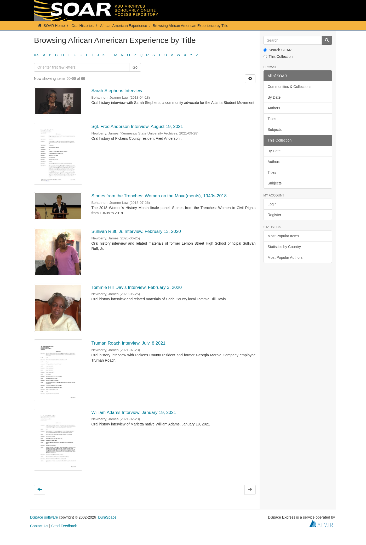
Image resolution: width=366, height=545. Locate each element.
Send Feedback (64, 526)
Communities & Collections (289, 87)
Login (272, 204)
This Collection (278, 56)
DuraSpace (107, 517)
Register (274, 215)
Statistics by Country (284, 247)
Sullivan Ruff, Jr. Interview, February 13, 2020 (136, 231)
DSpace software (44, 517)
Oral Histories (82, 26)
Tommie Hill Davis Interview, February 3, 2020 (136, 287)
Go (135, 67)
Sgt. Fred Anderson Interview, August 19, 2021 (137, 126)
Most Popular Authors (285, 257)
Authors (274, 108)
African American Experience (123, 26)
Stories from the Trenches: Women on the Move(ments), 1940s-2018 (159, 195)
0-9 (36, 55)
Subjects (275, 129)
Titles (272, 119)
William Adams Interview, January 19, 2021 (133, 412)
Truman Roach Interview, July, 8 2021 (128, 343)
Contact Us (39, 526)
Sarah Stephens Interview (116, 90)
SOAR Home (54, 26)
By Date (274, 97)
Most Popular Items (283, 236)
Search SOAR (278, 50)
